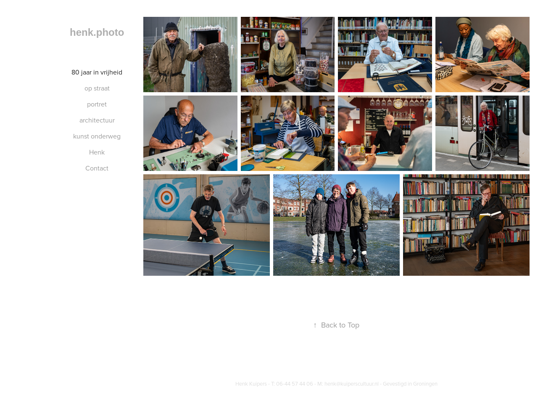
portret (97, 104)
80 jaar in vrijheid (96, 72)
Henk (97, 152)
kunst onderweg (97, 136)
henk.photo (97, 32)
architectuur (97, 120)
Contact (96, 168)
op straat (97, 88)
